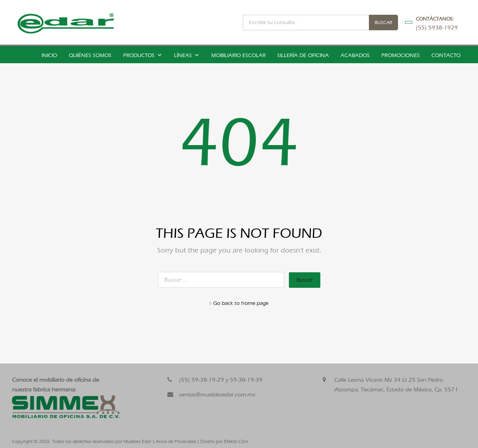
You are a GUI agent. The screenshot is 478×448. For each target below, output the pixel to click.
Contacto (446, 55)
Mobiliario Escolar (238, 55)
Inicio (49, 55)
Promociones (400, 55)
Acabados (355, 55)
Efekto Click (236, 441)
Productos (142, 55)
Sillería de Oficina (303, 55)
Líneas (187, 55)
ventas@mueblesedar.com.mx (217, 394)
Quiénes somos (90, 55)
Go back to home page (239, 303)
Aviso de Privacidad (176, 441)
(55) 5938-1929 (435, 27)
